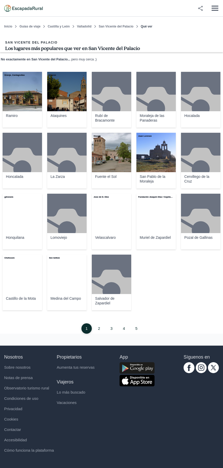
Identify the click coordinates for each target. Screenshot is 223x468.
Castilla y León (59, 26)
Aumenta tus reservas (76, 367)
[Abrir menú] (215, 8)
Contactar (12, 429)
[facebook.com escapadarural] (189, 371)
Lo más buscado (71, 392)
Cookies (11, 419)
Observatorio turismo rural (26, 388)
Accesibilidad (15, 440)
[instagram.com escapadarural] (201, 371)
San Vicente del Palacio (116, 26)
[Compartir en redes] (200, 8)
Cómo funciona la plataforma (29, 450)
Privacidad (13, 409)
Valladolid (84, 26)
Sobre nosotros (17, 367)
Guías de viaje (29, 26)
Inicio (8, 26)
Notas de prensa (18, 377)
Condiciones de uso (21, 398)
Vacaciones (66, 402)
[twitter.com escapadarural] (213, 371)
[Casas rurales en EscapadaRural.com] (23, 8)
